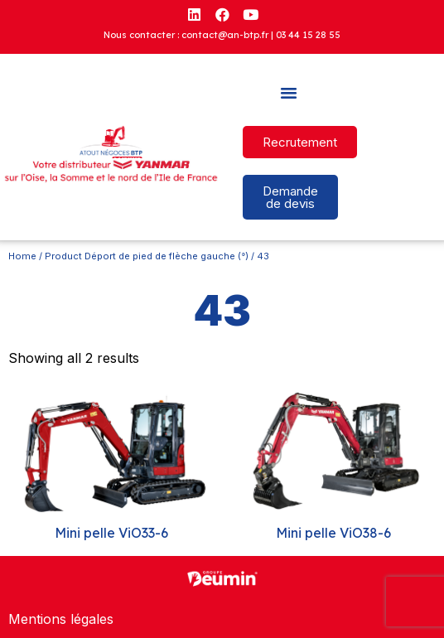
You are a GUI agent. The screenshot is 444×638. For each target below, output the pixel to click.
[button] (289, 93)
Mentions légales (60, 619)
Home (22, 256)
